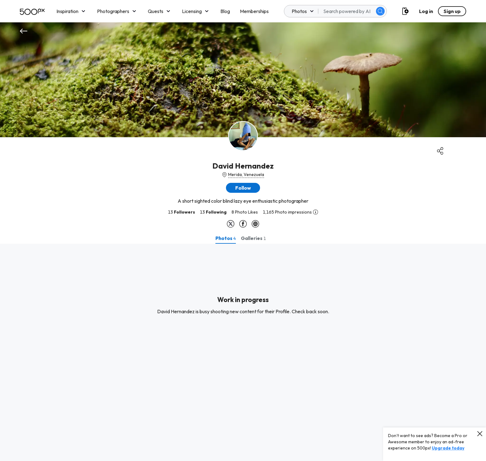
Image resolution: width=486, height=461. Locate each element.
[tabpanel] (243, 352)
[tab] (225, 238)
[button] (243, 188)
